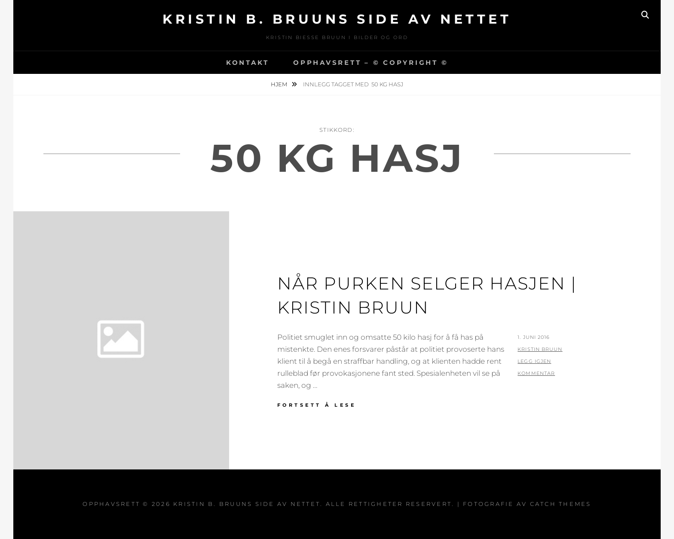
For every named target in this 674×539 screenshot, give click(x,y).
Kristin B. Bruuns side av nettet (337, 19)
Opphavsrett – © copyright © (370, 62)
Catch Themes (560, 503)
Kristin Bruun (540, 349)
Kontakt (247, 62)
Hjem (279, 84)
